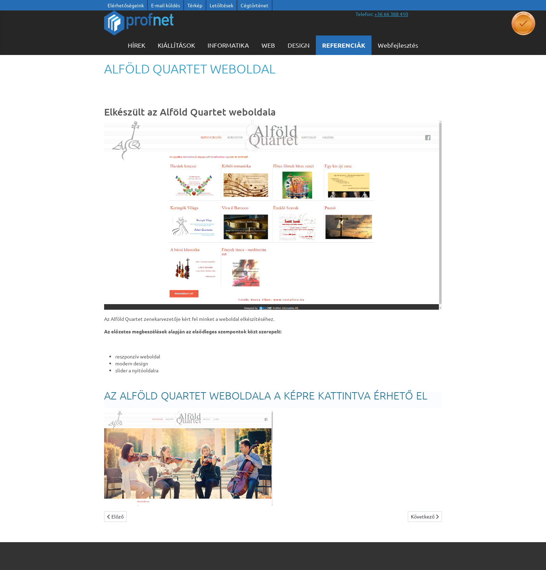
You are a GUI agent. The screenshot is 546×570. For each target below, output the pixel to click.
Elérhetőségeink (126, 5)
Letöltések (221, 5)
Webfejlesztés (398, 45)
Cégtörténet (254, 5)
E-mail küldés (165, 5)
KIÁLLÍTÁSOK (176, 45)
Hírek (136, 45)
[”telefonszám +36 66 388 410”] (391, 14)
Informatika (228, 45)
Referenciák (343, 45)
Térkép (194, 5)
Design (299, 45)
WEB (268, 45)
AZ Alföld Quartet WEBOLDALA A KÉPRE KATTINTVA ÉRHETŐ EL (265, 395)
